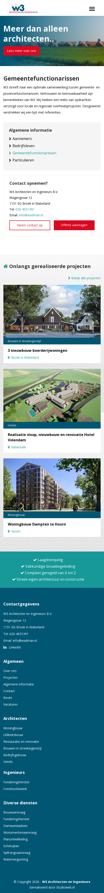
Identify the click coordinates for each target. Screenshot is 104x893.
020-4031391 (25, 209)
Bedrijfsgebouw (14, 755)
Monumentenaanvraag (20, 832)
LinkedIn (12, 647)
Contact (9, 691)
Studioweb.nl (65, 887)
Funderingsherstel (16, 782)
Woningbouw (12, 728)
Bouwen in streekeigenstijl (22, 748)
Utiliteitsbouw (13, 735)
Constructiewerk (15, 789)
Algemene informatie (18, 684)
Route (7, 698)
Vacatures (10, 704)
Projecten (10, 677)
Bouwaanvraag (14, 812)
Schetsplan (11, 846)
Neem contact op (30, 225)
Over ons (10, 671)
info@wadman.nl (31, 215)
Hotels (8, 762)
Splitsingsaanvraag (16, 852)
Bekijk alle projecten (84, 278)
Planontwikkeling (15, 839)
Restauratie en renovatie (21, 741)
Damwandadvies (15, 826)
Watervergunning (15, 859)
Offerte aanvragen (74, 225)
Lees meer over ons (21, 51)
